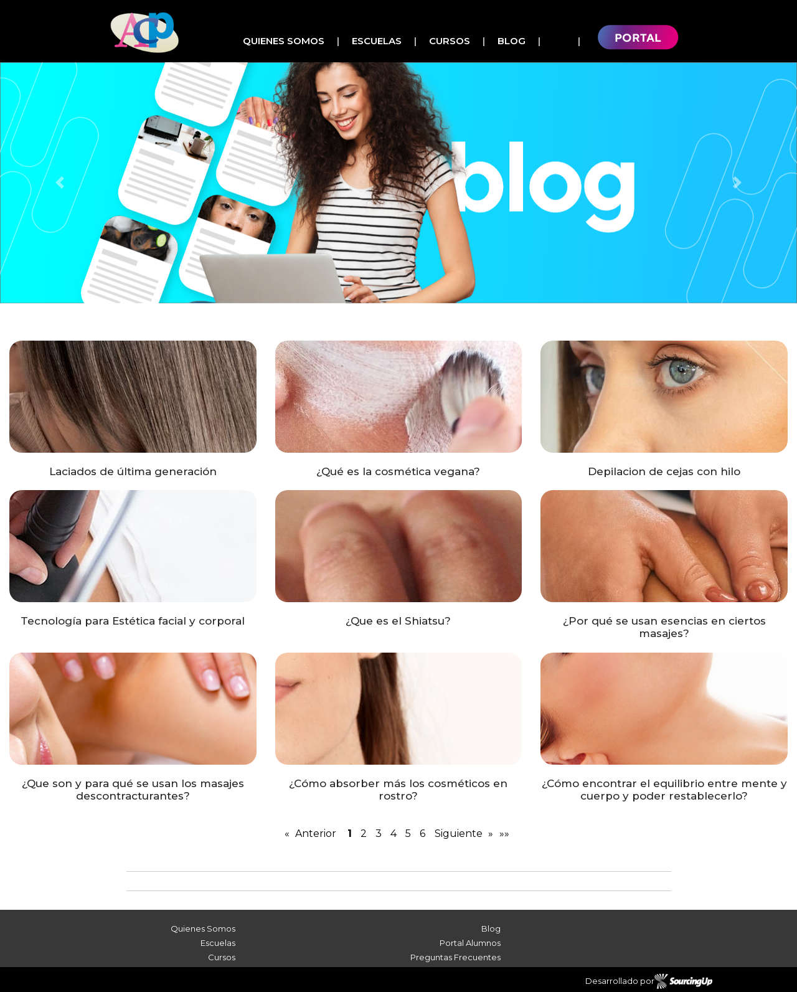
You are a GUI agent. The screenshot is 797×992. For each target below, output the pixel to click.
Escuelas (377, 41)
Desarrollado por (648, 981)
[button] (60, 182)
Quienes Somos (283, 41)
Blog (512, 41)
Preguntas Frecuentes (455, 957)
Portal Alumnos (470, 943)
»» (504, 833)
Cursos (449, 41)
